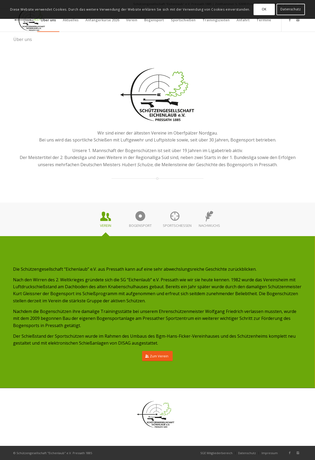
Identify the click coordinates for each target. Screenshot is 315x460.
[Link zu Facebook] (290, 20)
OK (264, 9)
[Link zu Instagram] (298, 20)
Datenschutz (290, 9)
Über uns (22, 39)
